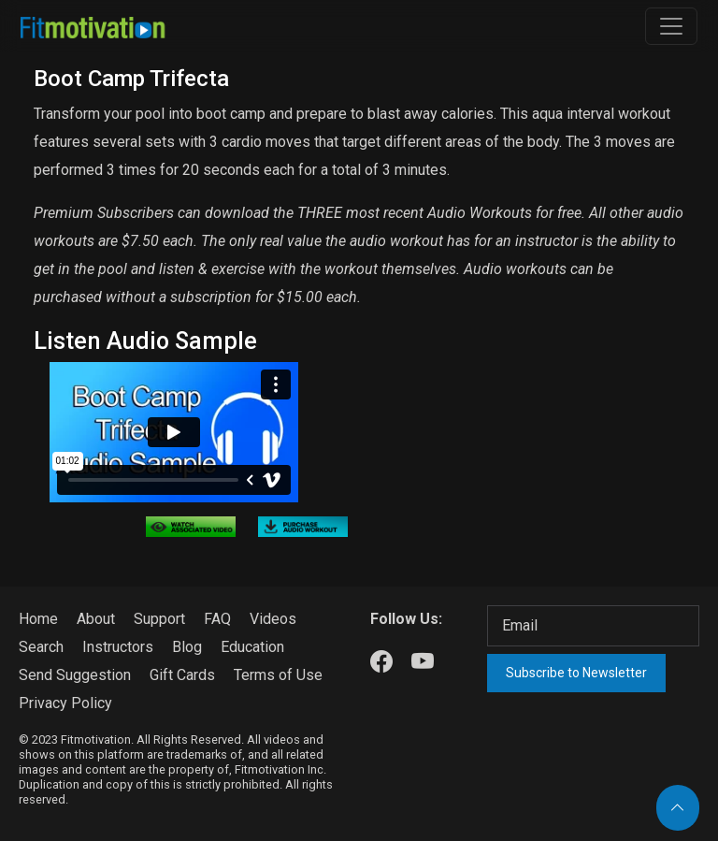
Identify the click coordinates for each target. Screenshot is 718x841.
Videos (273, 619)
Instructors (117, 647)
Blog (187, 647)
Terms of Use (278, 675)
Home (38, 619)
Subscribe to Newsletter (576, 672)
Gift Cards (182, 675)
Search (41, 647)
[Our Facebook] (381, 662)
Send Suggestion (75, 675)
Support (159, 619)
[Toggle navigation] (671, 26)
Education (252, 647)
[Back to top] (677, 808)
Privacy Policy (65, 703)
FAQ (217, 619)
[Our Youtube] (422, 662)
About (96, 619)
